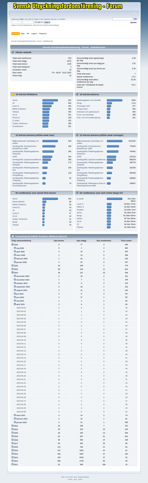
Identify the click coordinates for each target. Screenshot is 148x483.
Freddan (80, 210)
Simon (14, 100)
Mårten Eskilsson (19, 109)
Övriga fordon (82, 109)
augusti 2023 (21, 290)
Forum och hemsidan (85, 115)
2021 (16, 429)
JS (13, 103)
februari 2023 (22, 419)
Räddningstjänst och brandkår (89, 100)
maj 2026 (20, 248)
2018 (16, 440)
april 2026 (20, 252)
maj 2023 (20, 301)
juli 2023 (19, 294)
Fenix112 (16, 118)
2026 (16, 245)
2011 (16, 465)
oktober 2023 (21, 283)
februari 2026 (22, 259)
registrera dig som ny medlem (54, 19)
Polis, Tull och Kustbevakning (88, 118)
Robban (80, 227)
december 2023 (22, 276)
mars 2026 (20, 255)
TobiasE (15, 112)
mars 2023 (20, 415)
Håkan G (80, 207)
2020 (16, 433)
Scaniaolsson (17, 126)
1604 (134, 77)
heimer (79, 218)
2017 (16, 444)
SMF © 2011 (73, 477)
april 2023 (20, 304)
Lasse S (15, 106)
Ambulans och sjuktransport (88, 112)
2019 (16, 436)
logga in (37, 19)
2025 (16, 266)
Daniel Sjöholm (18, 202)
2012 (16, 461)
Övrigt (79, 103)
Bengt (14, 222)
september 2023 (23, 287)
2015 (16, 450)
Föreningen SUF (83, 106)
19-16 (14, 115)
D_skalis (15, 121)
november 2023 (22, 280)
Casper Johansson (19, 123)
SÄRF (14, 157)
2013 (16, 458)
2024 (16, 269)
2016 (16, 447)
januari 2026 (21, 262)
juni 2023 (20, 297)
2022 (16, 426)
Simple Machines (83, 477)
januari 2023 (21, 422)
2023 (16, 273)
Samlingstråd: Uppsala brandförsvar (26, 160)
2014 (16, 454)
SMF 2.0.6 (64, 477)
